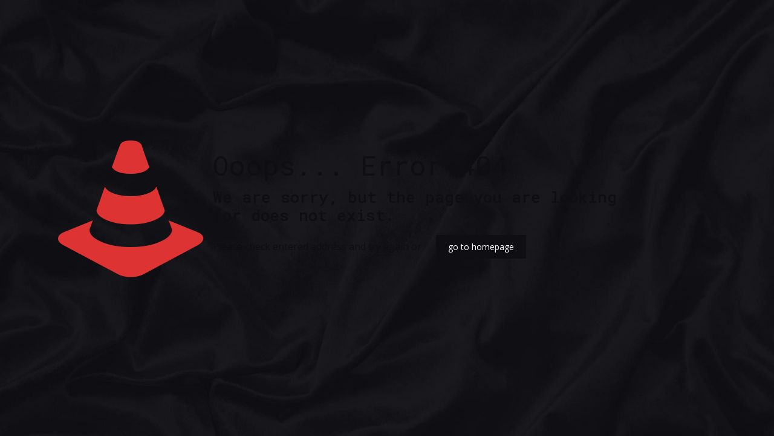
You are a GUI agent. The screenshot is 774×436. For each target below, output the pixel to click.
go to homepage (481, 247)
